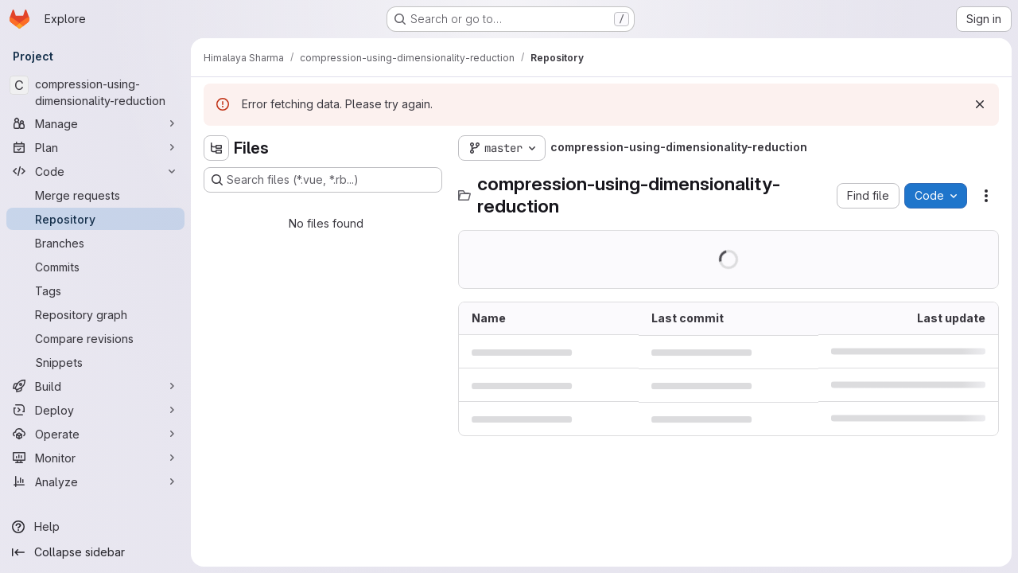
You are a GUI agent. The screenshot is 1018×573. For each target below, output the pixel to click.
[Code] (95, 171)
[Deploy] (95, 410)
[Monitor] (95, 457)
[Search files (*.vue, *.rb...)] (323, 180)
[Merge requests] (95, 195)
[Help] (95, 527)
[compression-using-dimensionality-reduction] (95, 92)
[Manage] (95, 123)
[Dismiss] (979, 104)
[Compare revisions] (95, 338)
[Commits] (95, 266)
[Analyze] (95, 481)
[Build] (95, 386)
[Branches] (95, 243)
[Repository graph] (95, 314)
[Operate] (95, 434)
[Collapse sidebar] (95, 552)
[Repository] (95, 219)
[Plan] (95, 147)
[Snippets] (95, 362)
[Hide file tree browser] (216, 148)
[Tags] (95, 290)
